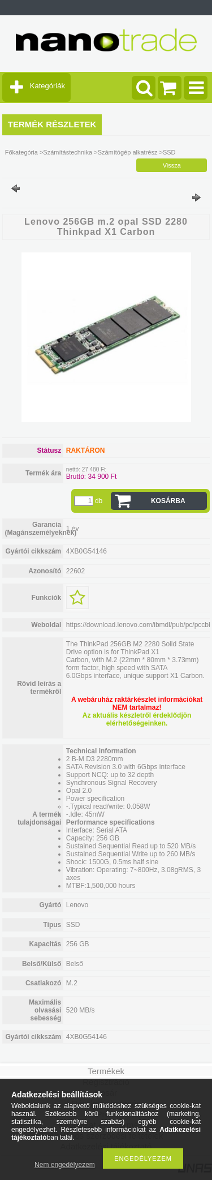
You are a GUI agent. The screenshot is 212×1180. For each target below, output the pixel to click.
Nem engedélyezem (64, 1165)
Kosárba (168, 501)
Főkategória (21, 152)
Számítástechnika (67, 152)
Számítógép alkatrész (128, 152)
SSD (169, 152)
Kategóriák (47, 85)
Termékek (106, 1071)
